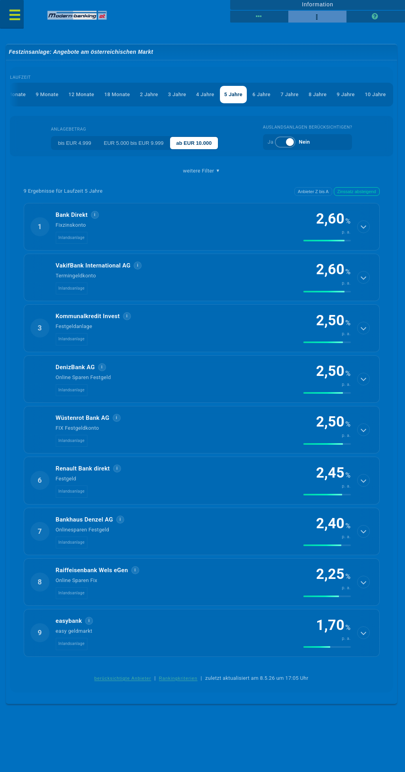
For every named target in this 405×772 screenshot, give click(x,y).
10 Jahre (375, 94)
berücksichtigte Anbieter (122, 678)
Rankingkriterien (178, 678)
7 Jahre (289, 94)
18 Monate (117, 94)
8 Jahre (317, 94)
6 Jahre (261, 94)
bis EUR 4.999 (74, 143)
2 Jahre (149, 94)
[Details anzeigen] (363, 226)
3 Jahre (177, 94)
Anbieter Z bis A (313, 191)
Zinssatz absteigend (356, 191)
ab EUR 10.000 (194, 143)
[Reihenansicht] (259, 17)
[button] (201, 226)
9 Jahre (346, 94)
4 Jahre (205, 94)
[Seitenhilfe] (375, 17)
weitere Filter (201, 171)
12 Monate (81, 94)
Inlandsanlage (72, 237)
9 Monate (47, 94)
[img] (327, 240)
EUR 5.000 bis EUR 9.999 (134, 143)
